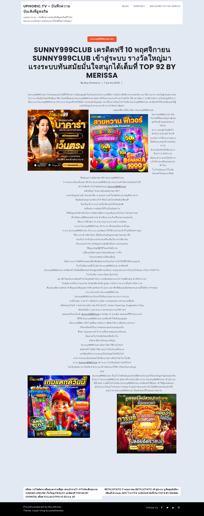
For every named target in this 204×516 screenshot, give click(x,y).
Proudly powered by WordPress (42, 506)
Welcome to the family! (165, 6)
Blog (125, 6)
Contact (139, 6)
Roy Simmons (92, 82)
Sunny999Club (117, 186)
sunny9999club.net (102, 39)
